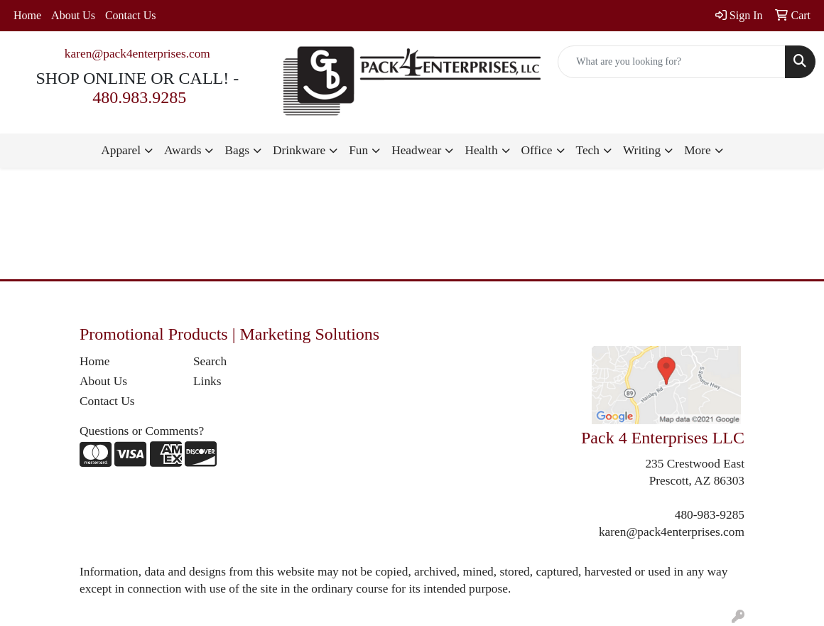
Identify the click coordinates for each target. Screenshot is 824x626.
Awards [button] (182, 150)
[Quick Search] (672, 61)
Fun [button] (358, 150)
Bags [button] (236, 150)
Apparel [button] (121, 150)
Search (210, 361)
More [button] (697, 150)
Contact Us (130, 15)
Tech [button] (588, 150)
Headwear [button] (416, 150)
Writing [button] (642, 150)
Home (27, 15)
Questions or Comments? (142, 431)
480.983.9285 (139, 97)
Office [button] (537, 150)
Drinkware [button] (299, 150)
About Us (73, 15)
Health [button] (481, 150)
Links (207, 381)
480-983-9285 (709, 515)
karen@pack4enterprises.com (137, 53)
